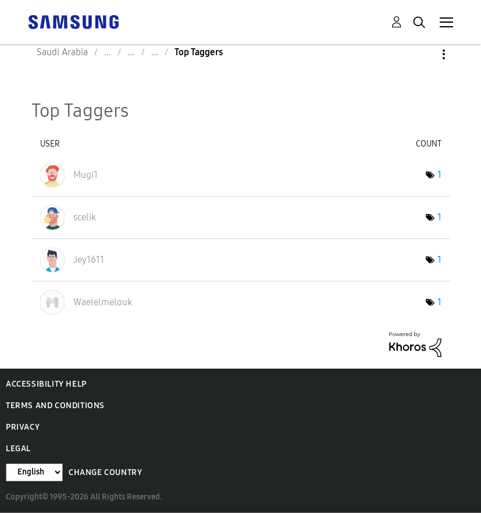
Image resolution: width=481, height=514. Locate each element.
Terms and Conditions (55, 406)
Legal (18, 449)
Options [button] (424, 54)
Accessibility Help (46, 384)
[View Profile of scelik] (84, 217)
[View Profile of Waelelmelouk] (102, 302)
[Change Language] (34, 472)
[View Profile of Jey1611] (88, 259)
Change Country (105, 472)
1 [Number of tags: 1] (439, 174)
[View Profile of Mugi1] (85, 174)
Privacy (23, 427)
